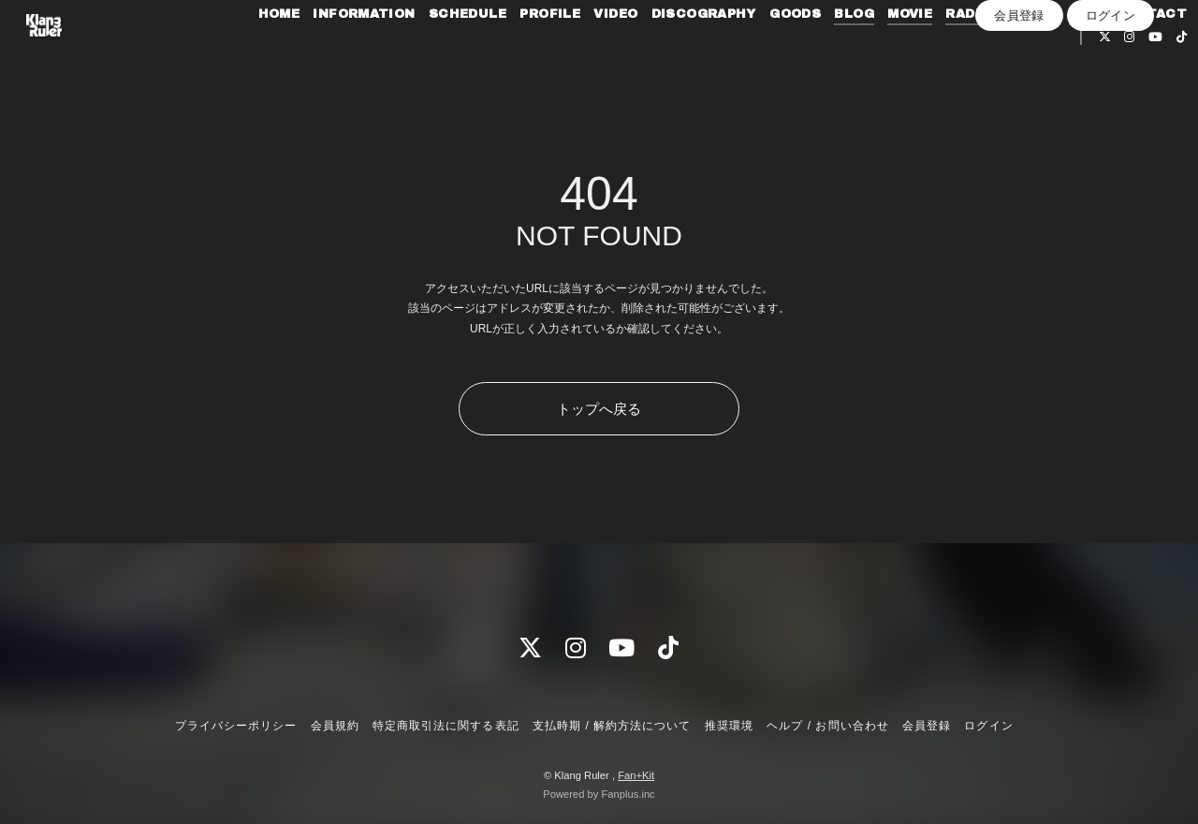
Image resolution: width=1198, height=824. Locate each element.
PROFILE (601, 54)
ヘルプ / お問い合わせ (827, 725)
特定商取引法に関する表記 (446, 725)
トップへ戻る (599, 409)
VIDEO (667, 54)
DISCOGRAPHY (755, 54)
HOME (331, 54)
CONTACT (993, 77)
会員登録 (1019, 109)
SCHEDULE (519, 54)
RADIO (1020, 54)
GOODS (846, 54)
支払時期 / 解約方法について (612, 725)
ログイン (1111, 109)
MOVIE (961, 54)
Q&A (1136, 54)
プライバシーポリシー (236, 725)
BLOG (906, 54)
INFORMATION (415, 54)
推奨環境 (729, 725)
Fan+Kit (636, 775)
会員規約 (335, 725)
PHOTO (1081, 54)
